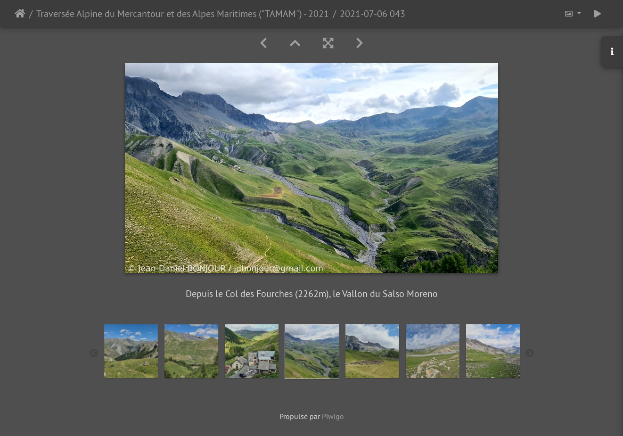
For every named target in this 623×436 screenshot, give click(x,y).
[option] (131, 351)
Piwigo (333, 416)
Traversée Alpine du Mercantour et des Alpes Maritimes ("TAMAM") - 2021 (182, 14)
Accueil (20, 14)
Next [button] (529, 353)
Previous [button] (93, 353)
